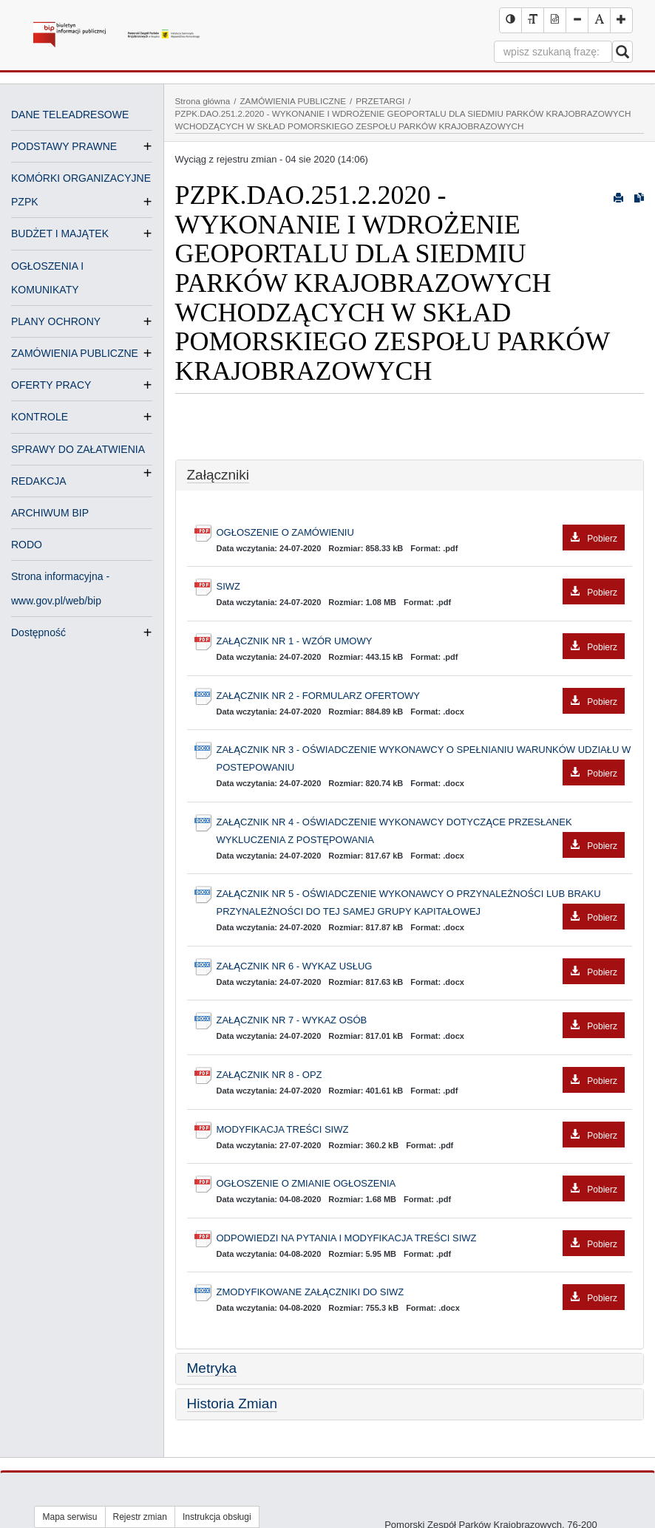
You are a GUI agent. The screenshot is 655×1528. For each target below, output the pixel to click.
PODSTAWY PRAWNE (64, 146)
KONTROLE (39, 417)
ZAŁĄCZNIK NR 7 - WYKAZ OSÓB (421, 1020)
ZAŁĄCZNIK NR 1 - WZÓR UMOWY (421, 641)
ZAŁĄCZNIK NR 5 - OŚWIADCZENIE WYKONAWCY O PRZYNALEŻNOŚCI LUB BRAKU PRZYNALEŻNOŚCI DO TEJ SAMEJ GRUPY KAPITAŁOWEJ (421, 904)
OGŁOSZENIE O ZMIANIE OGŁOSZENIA (421, 1184)
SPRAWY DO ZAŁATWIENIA (78, 450)
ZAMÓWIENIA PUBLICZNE (74, 353)
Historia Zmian (232, 1403)
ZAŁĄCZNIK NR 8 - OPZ (421, 1075)
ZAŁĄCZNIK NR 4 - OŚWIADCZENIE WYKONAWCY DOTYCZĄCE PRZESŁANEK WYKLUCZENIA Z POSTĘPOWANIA (421, 832)
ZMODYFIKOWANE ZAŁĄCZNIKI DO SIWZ (421, 1292)
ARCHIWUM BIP (50, 513)
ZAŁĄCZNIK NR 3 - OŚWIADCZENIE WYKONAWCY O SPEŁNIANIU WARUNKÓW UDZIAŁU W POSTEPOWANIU (424, 760)
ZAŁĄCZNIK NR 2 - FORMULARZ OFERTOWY (421, 696)
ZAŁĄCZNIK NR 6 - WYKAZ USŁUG (421, 966)
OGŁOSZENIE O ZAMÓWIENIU (421, 533)
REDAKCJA (39, 481)
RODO (26, 544)
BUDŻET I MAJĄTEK (60, 233)
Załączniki (218, 474)
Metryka (212, 1368)
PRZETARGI (380, 101)
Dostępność (38, 632)
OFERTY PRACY (51, 385)
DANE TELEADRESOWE (70, 114)
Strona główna (203, 101)
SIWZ (421, 587)
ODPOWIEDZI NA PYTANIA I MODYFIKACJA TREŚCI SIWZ (421, 1238)
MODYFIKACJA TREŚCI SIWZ (421, 1130)
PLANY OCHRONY (56, 321)
